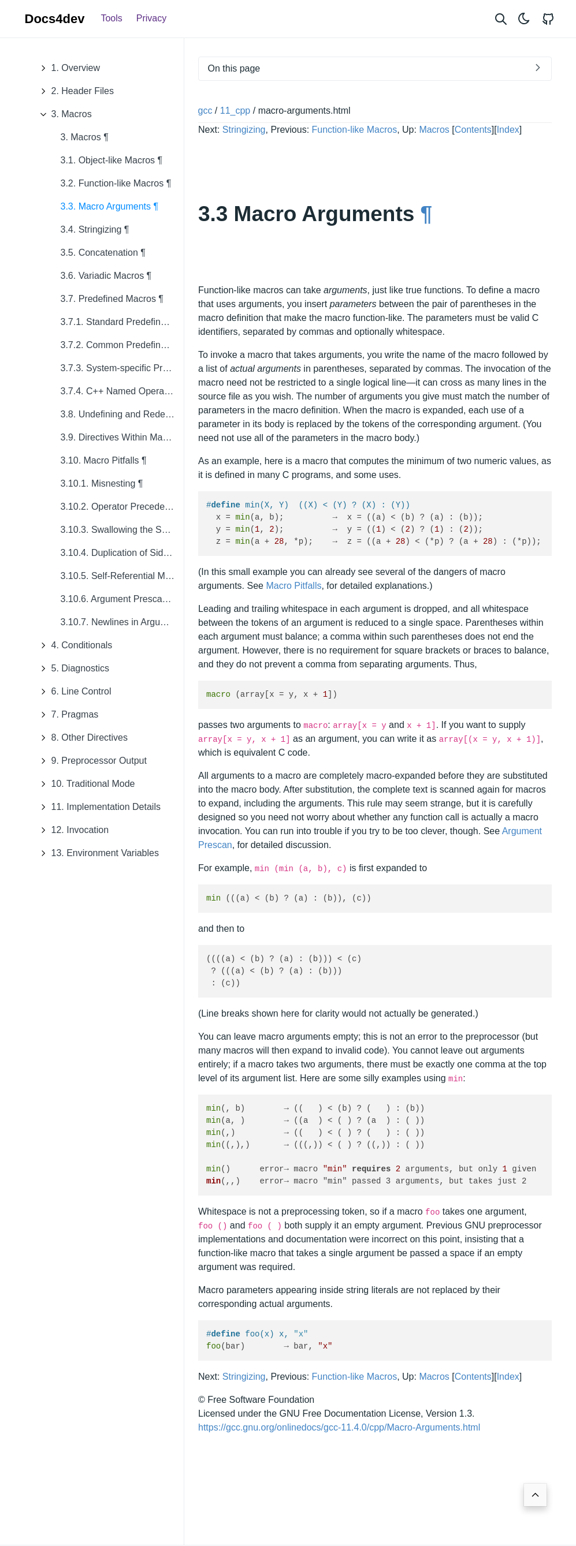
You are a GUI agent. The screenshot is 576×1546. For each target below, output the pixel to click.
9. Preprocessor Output (90, 760)
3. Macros (63, 114)
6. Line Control (73, 691)
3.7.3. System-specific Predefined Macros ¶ (122, 368)
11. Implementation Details (97, 807)
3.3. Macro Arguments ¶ (110, 206)
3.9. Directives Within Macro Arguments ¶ (122, 437)
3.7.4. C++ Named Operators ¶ (122, 391)
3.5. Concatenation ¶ (103, 252)
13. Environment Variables (96, 853)
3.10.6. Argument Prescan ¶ (118, 599)
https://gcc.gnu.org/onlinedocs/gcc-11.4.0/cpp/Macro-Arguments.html (339, 1427)
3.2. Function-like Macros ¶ (116, 183)
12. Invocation (71, 830)
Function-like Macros (354, 130)
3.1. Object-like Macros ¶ (112, 160)
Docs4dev (55, 19)
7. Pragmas (66, 714)
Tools (111, 18)
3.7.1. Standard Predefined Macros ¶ (122, 322)
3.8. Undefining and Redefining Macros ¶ (122, 414)
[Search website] (500, 19)
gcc (205, 110)
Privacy (151, 18)
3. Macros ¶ (85, 137)
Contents (472, 130)
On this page (234, 68)
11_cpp (235, 110)
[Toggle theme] (524, 19)
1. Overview (67, 68)
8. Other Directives (81, 737)
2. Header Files (74, 91)
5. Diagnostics (72, 668)
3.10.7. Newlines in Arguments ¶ (122, 622)
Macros (434, 130)
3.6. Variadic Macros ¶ (106, 276)
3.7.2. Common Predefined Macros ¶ (122, 345)
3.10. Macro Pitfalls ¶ (104, 460)
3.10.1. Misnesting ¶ (102, 483)
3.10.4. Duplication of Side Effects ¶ (122, 553)
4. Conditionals (73, 645)
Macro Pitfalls (293, 586)
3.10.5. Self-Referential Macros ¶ (122, 576)
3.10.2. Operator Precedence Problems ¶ (122, 506)
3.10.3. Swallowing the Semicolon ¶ (122, 530)
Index (507, 130)
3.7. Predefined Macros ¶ (112, 299)
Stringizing (243, 130)
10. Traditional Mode (84, 784)
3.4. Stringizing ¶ (95, 229)
